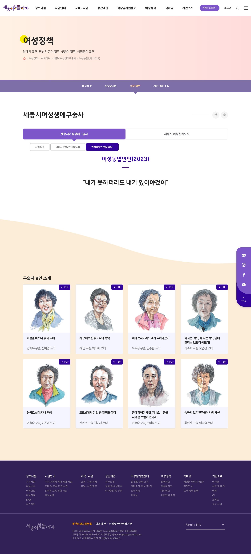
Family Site (193, 524)
